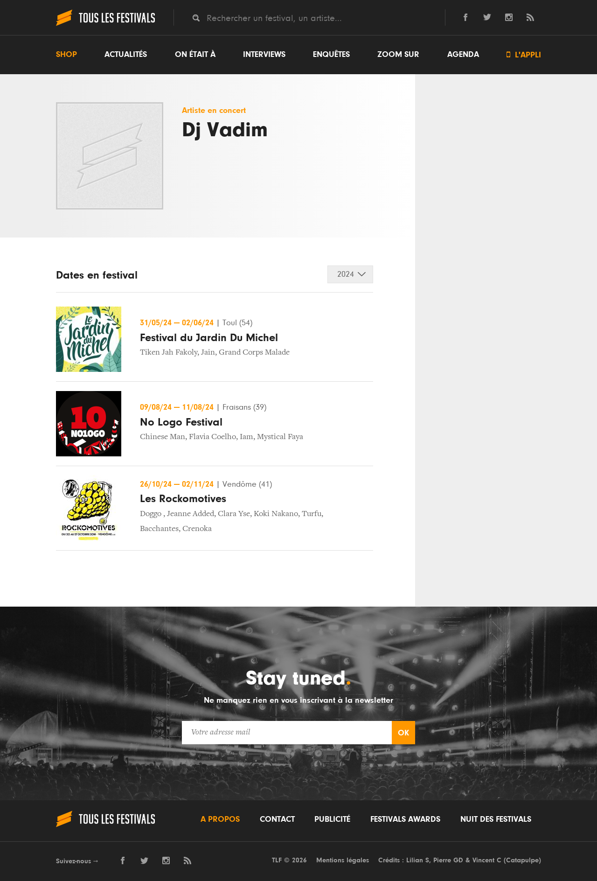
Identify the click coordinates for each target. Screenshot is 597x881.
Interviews (264, 54)
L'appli (524, 54)
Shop (66, 54)
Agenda (463, 54)
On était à (195, 54)
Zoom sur (398, 54)
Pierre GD (448, 860)
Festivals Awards (405, 819)
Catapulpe (522, 860)
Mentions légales (342, 860)
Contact (277, 819)
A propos (220, 819)
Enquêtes (331, 54)
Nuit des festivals (495, 819)
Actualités (125, 54)
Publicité (332, 819)
